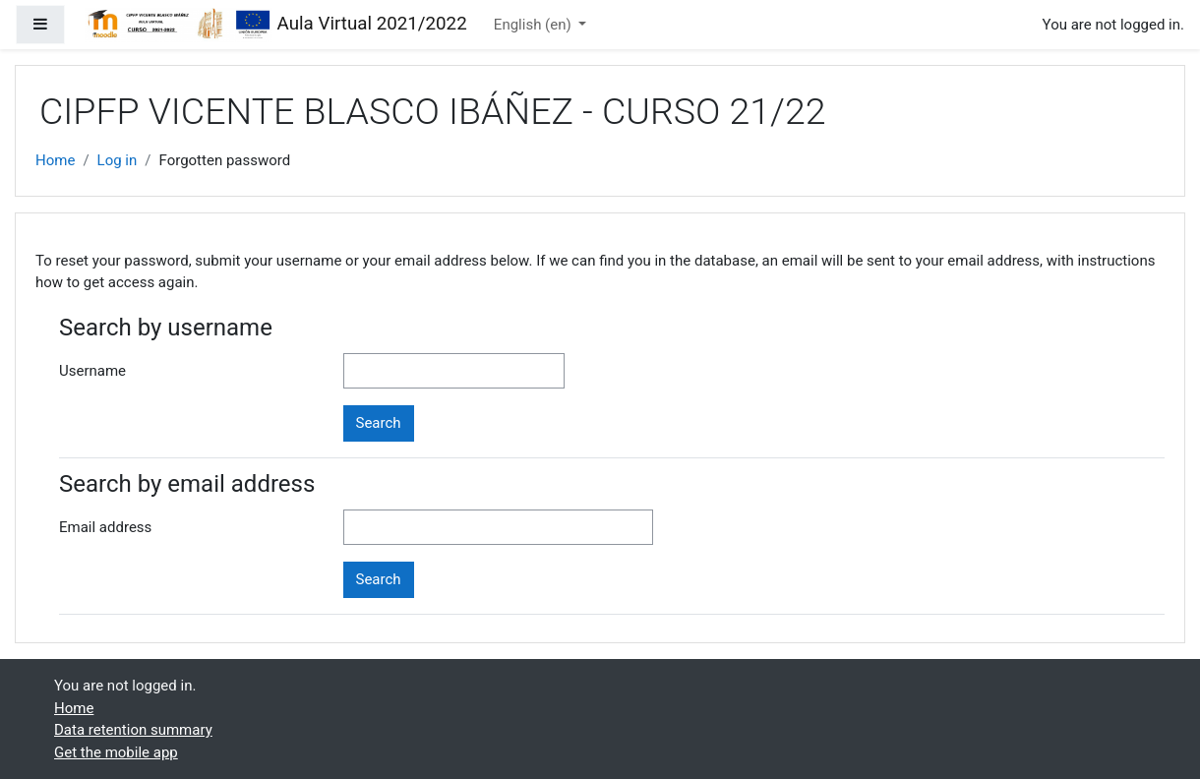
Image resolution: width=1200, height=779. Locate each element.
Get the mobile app (116, 752)
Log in (117, 160)
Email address (105, 527)
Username (92, 371)
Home (55, 160)
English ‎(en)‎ (534, 24)
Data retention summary (133, 730)
